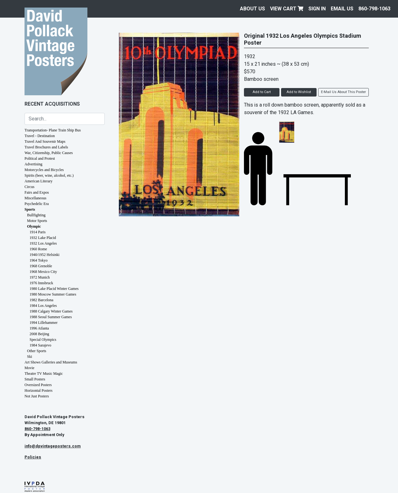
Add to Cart (261, 92)
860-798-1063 (374, 9)
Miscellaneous (35, 198)
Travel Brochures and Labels (46, 147)
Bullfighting (36, 215)
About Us (252, 9)
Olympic (34, 226)
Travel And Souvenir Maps (45, 141)
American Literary (39, 181)
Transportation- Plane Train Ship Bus (53, 130)
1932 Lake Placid (43, 237)
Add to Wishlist (298, 92)
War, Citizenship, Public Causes (49, 153)
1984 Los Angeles (43, 305)
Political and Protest (40, 158)
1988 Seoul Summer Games (51, 317)
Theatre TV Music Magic (44, 373)
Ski (29, 356)
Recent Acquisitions (52, 104)
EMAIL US (342, 9)
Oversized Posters (38, 385)
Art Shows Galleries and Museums (51, 362)
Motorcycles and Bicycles (44, 170)
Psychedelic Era (37, 204)
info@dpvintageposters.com (53, 446)
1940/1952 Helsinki (44, 254)
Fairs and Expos (37, 192)
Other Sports (36, 351)
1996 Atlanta (39, 328)
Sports (30, 209)
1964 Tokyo (38, 260)
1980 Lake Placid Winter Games (54, 288)
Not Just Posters (37, 396)
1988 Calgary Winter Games (51, 311)
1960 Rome (38, 249)
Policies (33, 457)
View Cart (286, 9)
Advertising (33, 164)
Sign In (317, 9)
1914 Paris (38, 232)
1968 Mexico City (43, 271)
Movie (29, 368)
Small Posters (35, 379)
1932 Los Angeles (43, 243)
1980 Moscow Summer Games (53, 294)
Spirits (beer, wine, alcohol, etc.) (49, 175)
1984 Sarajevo (40, 345)
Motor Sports (37, 221)
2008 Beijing (39, 334)
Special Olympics (43, 339)
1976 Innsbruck (41, 283)
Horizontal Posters (39, 390)
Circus (29, 187)
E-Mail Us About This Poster (343, 92)
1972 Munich (40, 277)
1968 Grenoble (41, 266)
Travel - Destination (40, 136)
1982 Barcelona (41, 300)
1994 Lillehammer (44, 322)
